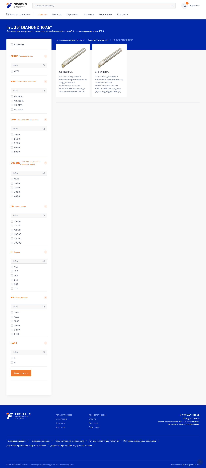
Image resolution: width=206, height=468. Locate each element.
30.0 (16, 284)
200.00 (17, 234)
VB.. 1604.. (19, 101)
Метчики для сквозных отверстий (139, 441)
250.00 (17, 239)
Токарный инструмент (98, 40)
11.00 (16, 312)
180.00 (17, 230)
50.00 (17, 152)
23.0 (16, 280)
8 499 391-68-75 (190, 415)
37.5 (16, 288)
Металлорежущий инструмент (70, 40)
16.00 (16, 179)
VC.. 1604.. (19, 109)
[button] (29, 56)
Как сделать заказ (98, 415)
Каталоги (89, 14)
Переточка (72, 14)
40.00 (17, 147)
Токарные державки (40, 441)
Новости (56, 14)
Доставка (93, 423)
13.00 (16, 317)
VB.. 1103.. (18, 96)
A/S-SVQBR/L (102, 72)
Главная (42, 14)
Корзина (194, 5)
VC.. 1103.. (18, 105)
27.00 (16, 334)
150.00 (17, 221)
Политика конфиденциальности (185, 465)
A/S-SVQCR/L (66, 72)
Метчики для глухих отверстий (104, 441)
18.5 (16, 275)
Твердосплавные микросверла (69, 441)
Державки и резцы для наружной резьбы (26, 445)
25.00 (17, 139)
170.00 (17, 226)
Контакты (122, 14)
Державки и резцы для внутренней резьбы (71, 445)
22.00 (17, 330)
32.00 (17, 143)
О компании (105, 14)
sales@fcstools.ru (191, 418)
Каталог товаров (17, 14)
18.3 (16, 271)
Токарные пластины (16, 441)
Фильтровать (21, 373)
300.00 (17, 243)
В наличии (19, 44)
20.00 (17, 135)
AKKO (16, 71)
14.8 (16, 267)
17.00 (16, 321)
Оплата (92, 419)
